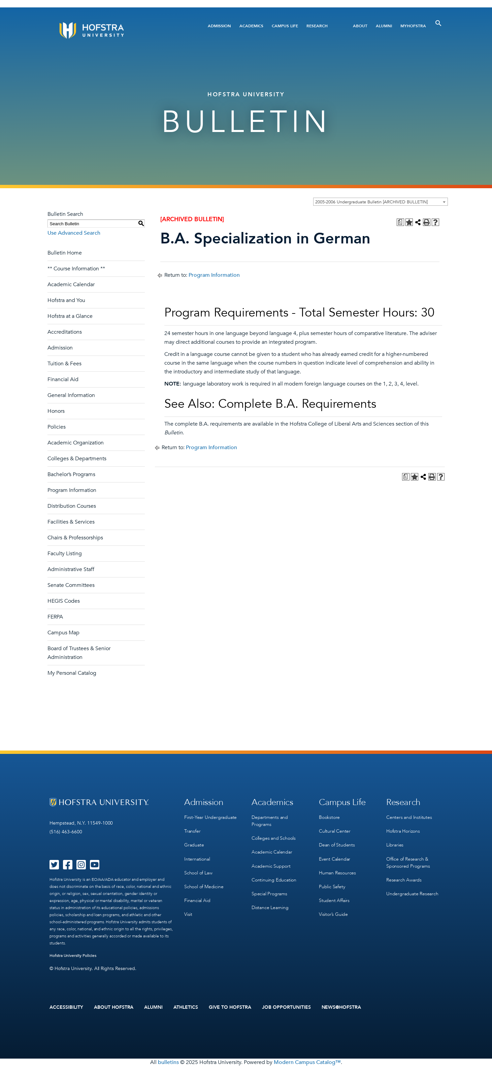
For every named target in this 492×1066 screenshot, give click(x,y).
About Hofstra (114, 1007)
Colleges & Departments (76, 458)
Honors (56, 411)
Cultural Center (335, 831)
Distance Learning (270, 907)
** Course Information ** (76, 268)
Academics (251, 26)
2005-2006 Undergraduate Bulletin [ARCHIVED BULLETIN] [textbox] (371, 202)
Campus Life (285, 26)
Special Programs (269, 893)
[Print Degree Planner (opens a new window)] (400, 222)
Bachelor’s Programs (71, 474)
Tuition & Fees (64, 363)
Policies (56, 427)
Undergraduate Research (412, 893)
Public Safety (332, 886)
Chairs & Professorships (75, 537)
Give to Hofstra (230, 1007)
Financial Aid (62, 379)
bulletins (168, 1062)
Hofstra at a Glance (70, 316)
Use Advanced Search (73, 233)
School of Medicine (203, 886)
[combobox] (380, 202)
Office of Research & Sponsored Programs (408, 862)
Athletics (185, 1007)
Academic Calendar (71, 284)
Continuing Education (274, 879)
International (197, 859)
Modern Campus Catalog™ (307, 1062)
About (360, 26)
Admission (219, 26)
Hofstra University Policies (73, 955)
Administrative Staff (70, 569)
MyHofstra (413, 26)
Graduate (194, 845)
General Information (71, 395)
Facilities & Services (71, 522)
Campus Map (63, 632)
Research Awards (404, 879)
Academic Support (271, 866)
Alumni (384, 26)
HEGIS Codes (63, 601)
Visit (188, 914)
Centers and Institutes (409, 817)
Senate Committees (71, 585)
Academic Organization (75, 442)
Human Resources (337, 872)
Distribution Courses (71, 506)
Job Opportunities (286, 1007)
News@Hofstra (341, 1007)
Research (317, 26)
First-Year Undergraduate (210, 817)
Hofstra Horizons (403, 831)
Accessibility (66, 1007)
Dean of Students (337, 845)
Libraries (394, 845)
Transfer (192, 831)
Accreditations (64, 332)
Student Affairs (334, 900)
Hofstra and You (66, 300)
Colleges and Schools (274, 838)
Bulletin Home (64, 253)
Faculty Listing (64, 553)
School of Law (198, 872)
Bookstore (329, 817)
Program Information (71, 490)
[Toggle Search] (438, 23)
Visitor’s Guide (333, 914)
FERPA (55, 617)
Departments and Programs (270, 821)
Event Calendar (334, 859)
